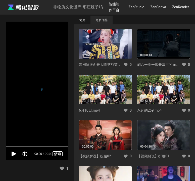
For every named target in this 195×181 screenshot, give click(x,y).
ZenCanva (158, 7)
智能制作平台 (114, 7)
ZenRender (180, 7)
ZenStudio (136, 7)
